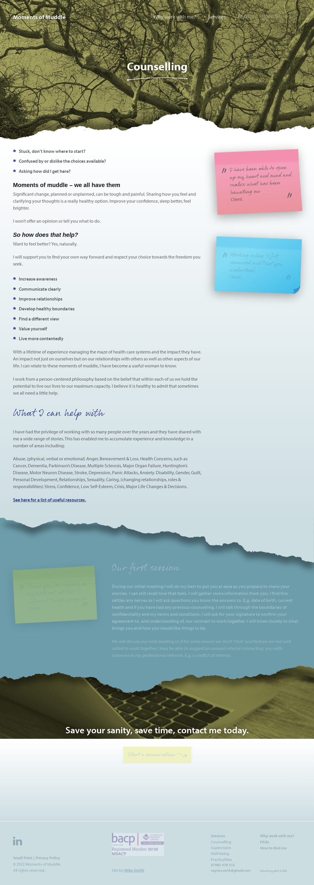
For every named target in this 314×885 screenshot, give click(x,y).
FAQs (243, 15)
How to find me (278, 15)
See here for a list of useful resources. (49, 500)
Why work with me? (175, 16)
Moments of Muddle (39, 17)
